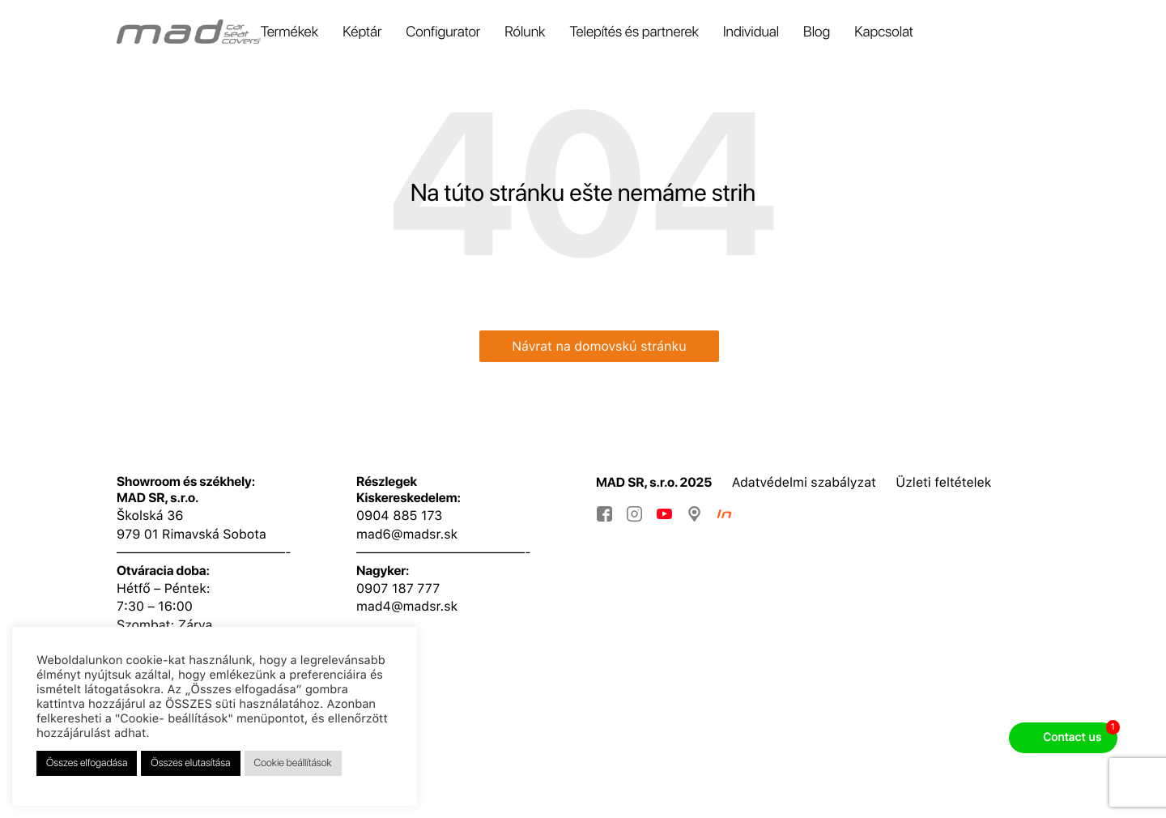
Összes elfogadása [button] (86, 763)
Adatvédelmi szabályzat (804, 482)
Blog (816, 31)
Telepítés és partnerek (634, 31)
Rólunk (524, 31)
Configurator (443, 31)
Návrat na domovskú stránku (599, 346)
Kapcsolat (883, 31)
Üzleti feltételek (943, 482)
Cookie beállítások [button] (293, 763)
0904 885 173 (399, 515)
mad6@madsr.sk (406, 534)
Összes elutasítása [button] (190, 763)
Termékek (289, 31)
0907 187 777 (398, 588)
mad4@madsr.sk (406, 606)
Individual (751, 31)
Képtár (362, 31)
